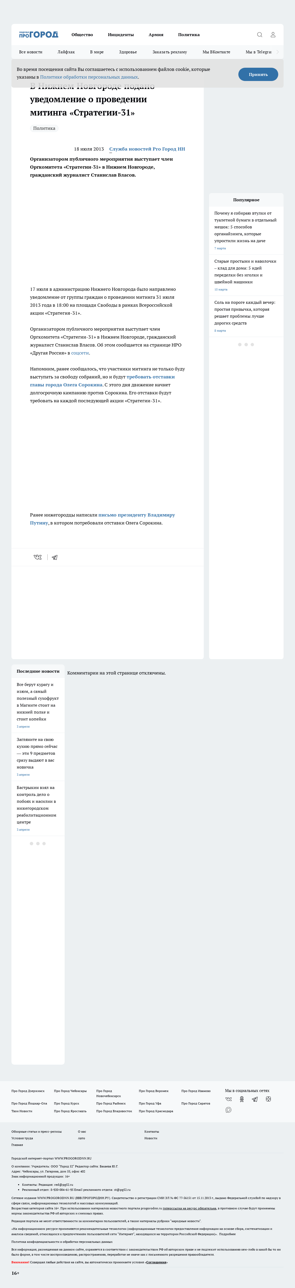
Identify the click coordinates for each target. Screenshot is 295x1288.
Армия (156, 34)
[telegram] (56, 557)
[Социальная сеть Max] (228, 1109)
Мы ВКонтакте (217, 51)
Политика (189, 34)
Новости (150, 1138)
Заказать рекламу (170, 51)
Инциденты (121, 34)
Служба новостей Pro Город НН (147, 149)
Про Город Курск (66, 1103)
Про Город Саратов (195, 1103)
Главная (17, 1145)
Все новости (30, 51)
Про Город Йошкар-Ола (29, 1103)
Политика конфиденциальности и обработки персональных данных (62, 1242)
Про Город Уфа (150, 1103)
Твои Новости (21, 1111)
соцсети (80, 353)
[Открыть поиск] (259, 34)
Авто (81, 1138)
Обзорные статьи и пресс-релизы (36, 1131)
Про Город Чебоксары (70, 1091)
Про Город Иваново (196, 1091)
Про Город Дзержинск (27, 1091)
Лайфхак (66, 51)
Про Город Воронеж (154, 1091)
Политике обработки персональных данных (89, 77)
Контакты (151, 1131)
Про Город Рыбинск (111, 1103)
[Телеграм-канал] (255, 1099)
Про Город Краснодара (156, 1111)
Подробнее (227, 1234)
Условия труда (22, 1138)
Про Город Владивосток (114, 1111)
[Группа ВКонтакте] (228, 1099)
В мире (97, 51)
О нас (82, 1131)
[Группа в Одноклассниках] (241, 1099)
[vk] (38, 557)
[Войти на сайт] (273, 34)
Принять (258, 74)
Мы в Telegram (260, 51)
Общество (82, 34)
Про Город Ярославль (70, 1111)
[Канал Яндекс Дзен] (268, 1099)
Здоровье (128, 51)
